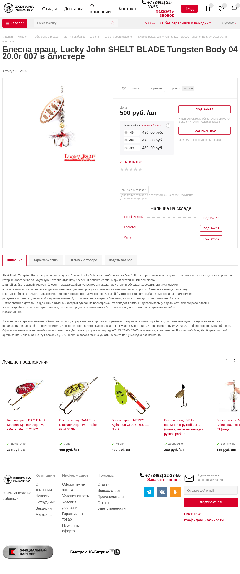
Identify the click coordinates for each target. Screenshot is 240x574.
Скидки (49, 8)
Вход (189, 9)
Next (234, 360)
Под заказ (211, 218)
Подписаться (211, 502)
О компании (100, 8)
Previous (226, 360)
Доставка (74, 8)
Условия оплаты (76, 496)
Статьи (103, 484)
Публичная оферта (71, 528)
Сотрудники (45, 502)
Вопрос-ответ (109, 490)
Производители (111, 497)
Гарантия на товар (72, 516)
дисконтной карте (151, 125)
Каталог (17, 23)
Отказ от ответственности (112, 505)
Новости (43, 496)
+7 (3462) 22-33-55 (163, 475)
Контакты (128, 8)
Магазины (44, 514)
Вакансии (44, 508)
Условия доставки (69, 505)
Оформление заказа (73, 487)
